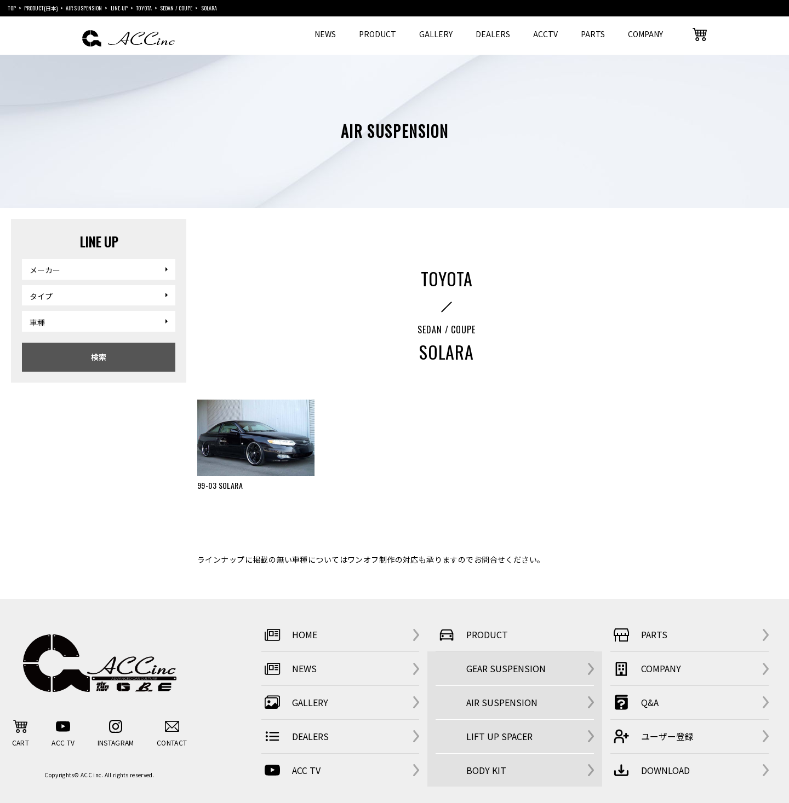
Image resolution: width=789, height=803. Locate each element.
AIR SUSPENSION (502, 702)
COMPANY (645, 33)
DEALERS (493, 33)
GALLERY (436, 33)
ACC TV (291, 770)
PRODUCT (377, 33)
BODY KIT (486, 770)
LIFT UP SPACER (499, 736)
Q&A (634, 702)
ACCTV (545, 33)
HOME (289, 635)
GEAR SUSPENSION (506, 668)
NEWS (325, 33)
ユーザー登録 (652, 736)
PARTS (593, 33)
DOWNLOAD (650, 770)
